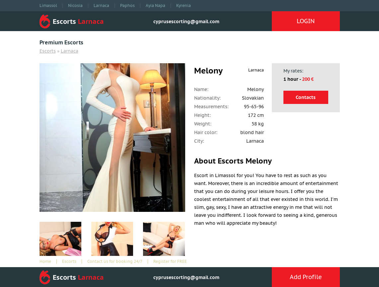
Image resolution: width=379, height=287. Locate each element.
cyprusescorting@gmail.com (186, 21)
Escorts (47, 51)
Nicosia (75, 5)
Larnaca (101, 5)
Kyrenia (183, 5)
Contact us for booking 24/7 (114, 261)
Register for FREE (170, 261)
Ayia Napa (155, 5)
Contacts (306, 97)
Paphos (127, 5)
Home (45, 261)
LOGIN (306, 21)
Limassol (48, 5)
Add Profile (306, 277)
